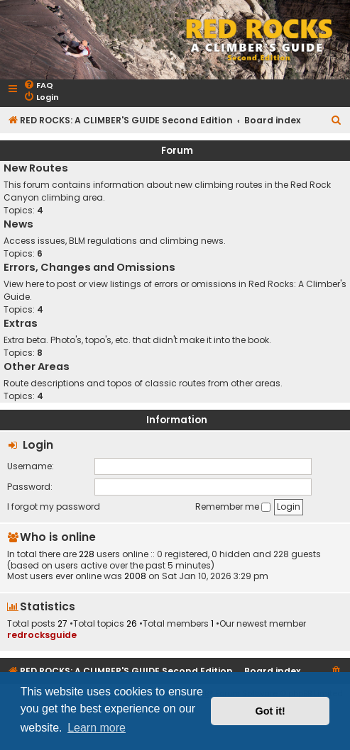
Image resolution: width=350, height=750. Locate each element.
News (18, 224)
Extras (21, 323)
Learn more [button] (96, 728)
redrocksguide (42, 635)
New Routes (36, 168)
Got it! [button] (270, 711)
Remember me (232, 506)
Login (38, 444)
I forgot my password (53, 506)
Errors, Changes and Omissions (89, 267)
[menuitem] (38, 85)
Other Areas (37, 366)
